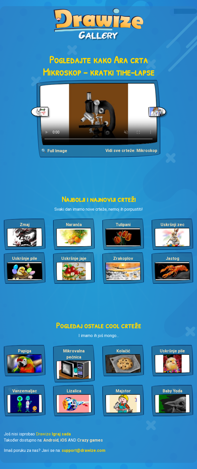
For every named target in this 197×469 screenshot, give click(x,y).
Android (50, 440)
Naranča (74, 224)
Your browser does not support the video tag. (98, 114)
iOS (63, 440)
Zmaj (24, 224)
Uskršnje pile (24, 258)
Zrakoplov (123, 258)
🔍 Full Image (54, 150)
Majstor (123, 391)
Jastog (172, 258)
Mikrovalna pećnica (74, 354)
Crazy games (90, 440)
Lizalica (74, 391)
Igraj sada (61, 434)
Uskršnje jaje (73, 258)
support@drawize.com (83, 450)
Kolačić (123, 351)
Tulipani (123, 224)
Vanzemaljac (24, 391)
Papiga (24, 351)
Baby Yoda (172, 391)
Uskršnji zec (172, 224)
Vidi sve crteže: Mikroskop (131, 150)
